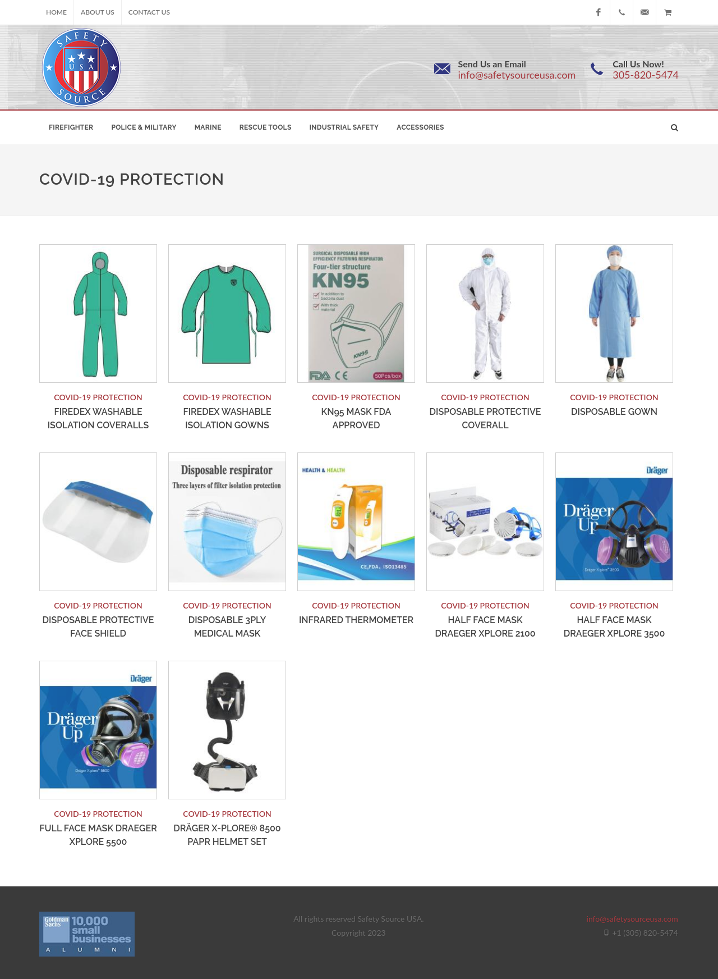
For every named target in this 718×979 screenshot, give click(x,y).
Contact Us (149, 12)
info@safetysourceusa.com (517, 74)
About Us (97, 12)
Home (56, 12)
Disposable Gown (614, 411)
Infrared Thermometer (356, 620)
